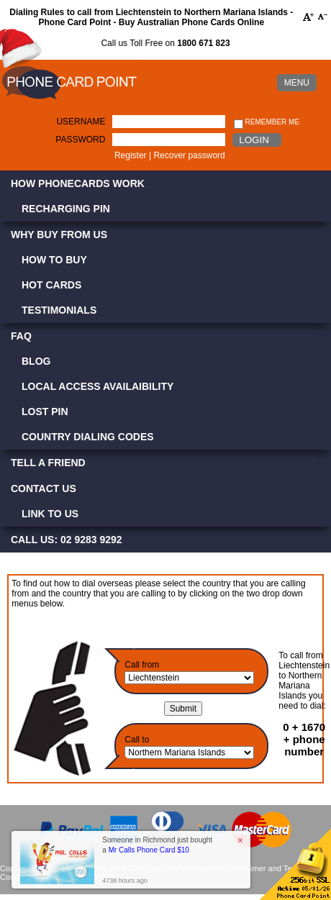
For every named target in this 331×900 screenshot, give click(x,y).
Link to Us (50, 513)
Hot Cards (51, 285)
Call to (136, 740)
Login (253, 140)
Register (130, 155)
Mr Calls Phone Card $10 (149, 850)
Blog (36, 361)
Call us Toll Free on (165, 43)
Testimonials (59, 310)
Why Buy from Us (59, 234)
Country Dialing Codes (88, 436)
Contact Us (43, 488)
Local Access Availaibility (97, 386)
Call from (141, 665)
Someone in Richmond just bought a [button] (157, 845)
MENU (296, 83)
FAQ (21, 336)
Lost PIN (45, 411)
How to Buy (54, 259)
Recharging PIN (66, 208)
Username (80, 122)
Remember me (266, 122)
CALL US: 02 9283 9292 (66, 539)
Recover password (189, 155)
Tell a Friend (48, 462)
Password (80, 140)
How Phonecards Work (78, 183)
